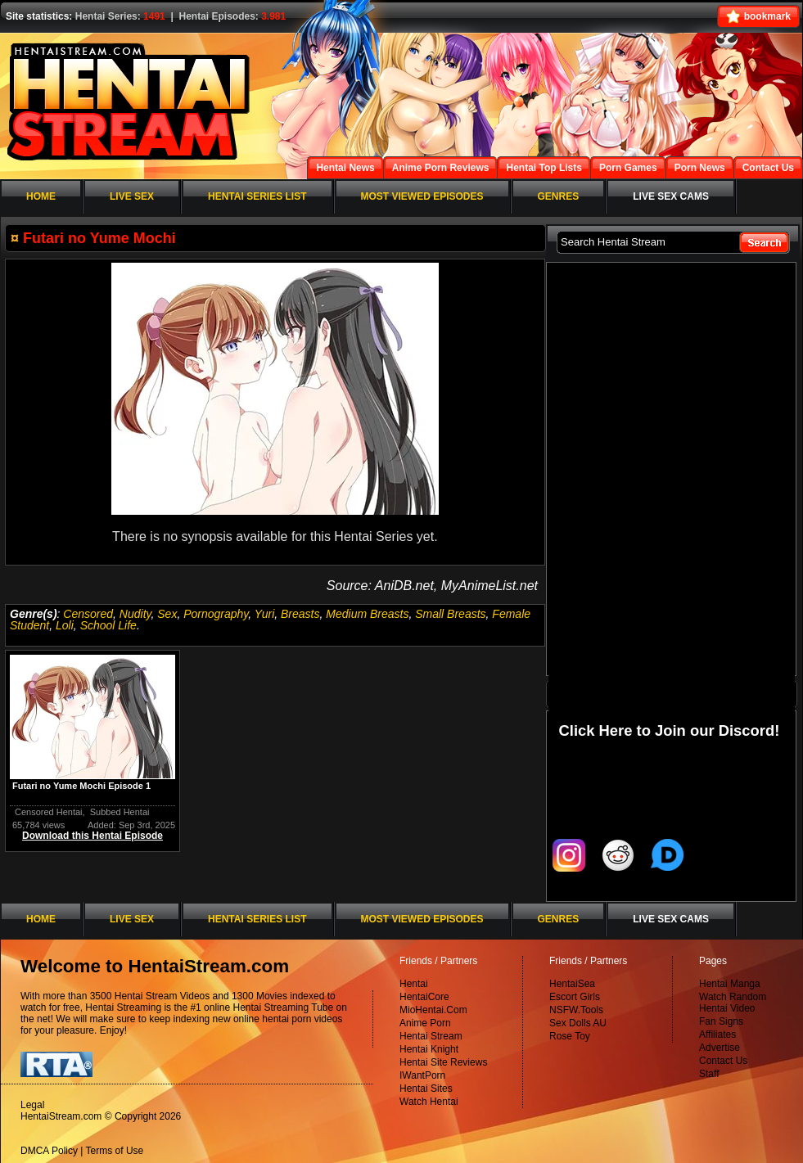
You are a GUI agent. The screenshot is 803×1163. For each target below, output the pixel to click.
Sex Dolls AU (578, 1023)
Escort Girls (574, 997)
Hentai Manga (729, 983)
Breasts (300, 613)
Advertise (719, 1047)
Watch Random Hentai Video (732, 1002)
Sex (167, 613)
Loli (65, 625)
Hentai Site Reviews (443, 1062)
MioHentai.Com (433, 1010)
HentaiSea (572, 983)
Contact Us (723, 1060)
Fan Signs (721, 1021)
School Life (108, 625)
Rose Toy (569, 1036)
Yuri (264, 613)
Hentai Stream (430, 1036)
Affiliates (717, 1034)
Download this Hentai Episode (92, 835)
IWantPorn (422, 1075)
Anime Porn (425, 1023)
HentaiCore (424, 997)
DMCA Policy (49, 1150)
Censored (88, 613)
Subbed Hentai (120, 812)
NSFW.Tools (576, 1010)
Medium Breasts (367, 613)
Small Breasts (450, 613)
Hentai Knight (428, 1049)
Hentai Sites (426, 1088)
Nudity (135, 613)
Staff (709, 1074)
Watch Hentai (428, 1101)
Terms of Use (115, 1150)
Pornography (215, 613)
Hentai (413, 983)
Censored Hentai (49, 812)
